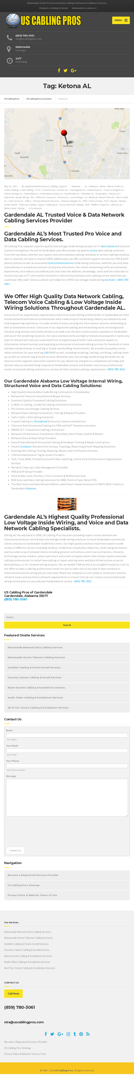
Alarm (103, 188)
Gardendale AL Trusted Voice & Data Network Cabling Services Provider (64, 220)
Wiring (21, 210)
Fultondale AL (31, 195)
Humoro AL (114, 195)
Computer (26, 448)
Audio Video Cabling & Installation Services (35, 699)
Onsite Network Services (46, 202)
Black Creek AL (115, 188)
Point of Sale (95, 202)
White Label (10, 210)
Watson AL (116, 206)
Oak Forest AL (16, 202)
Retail (122, 202)
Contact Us (15, 852)
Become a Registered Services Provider (33, 877)
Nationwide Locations (83, 8)
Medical (93, 199)
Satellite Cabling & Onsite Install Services (34, 669)
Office (28, 202)
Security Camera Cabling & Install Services (34, 679)
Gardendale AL (72, 195)
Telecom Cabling (27, 206)
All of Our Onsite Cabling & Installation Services (38, 709)
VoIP (87, 206)
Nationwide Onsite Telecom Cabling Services (36, 659)
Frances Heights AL (114, 191)
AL (86, 188)
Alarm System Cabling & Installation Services (36, 689)
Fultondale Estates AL (51, 195)
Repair (114, 202)
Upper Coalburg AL (48, 206)
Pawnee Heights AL (71, 202)
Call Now (13, 995)
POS (106, 202)
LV (86, 199)
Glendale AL (87, 195)
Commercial (48, 191)
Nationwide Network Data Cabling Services (35, 649)
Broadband (40, 423)
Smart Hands (10, 206)
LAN (46, 354)
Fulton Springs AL (13, 195)
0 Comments (35, 210)
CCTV (37, 191)
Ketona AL (63, 199)
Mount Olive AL (106, 199)
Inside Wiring (22, 199)
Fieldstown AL (94, 191)
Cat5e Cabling (11, 191)
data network (109, 248)
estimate (110, 281)
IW (32, 199)
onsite (93, 252)
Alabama (76, 188)
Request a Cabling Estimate (53, 8)
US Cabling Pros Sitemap (24, 887)
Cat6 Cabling (26, 191)
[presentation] (20, 833)
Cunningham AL (77, 191)
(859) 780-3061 (116, 371)
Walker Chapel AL (100, 206)
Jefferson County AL (45, 199)
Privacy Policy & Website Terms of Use (32, 897)
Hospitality (101, 195)
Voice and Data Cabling (71, 206)
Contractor (62, 191)
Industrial (9, 199)
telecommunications (60, 265)
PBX (85, 202)
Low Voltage (76, 199)
